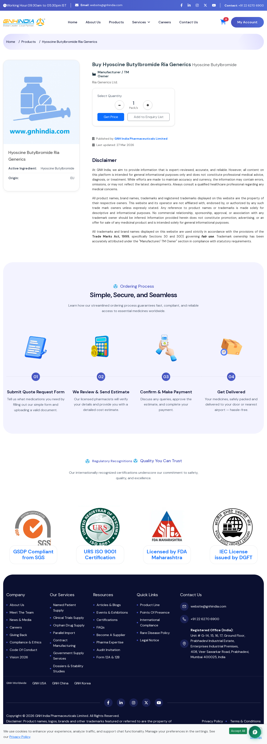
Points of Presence (155, 612)
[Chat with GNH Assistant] (255, 732)
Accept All (238, 731)
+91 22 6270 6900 (244, 5)
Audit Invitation (108, 650)
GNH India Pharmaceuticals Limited (140, 138)
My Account (247, 22)
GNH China (60, 683)
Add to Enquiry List (148, 117)
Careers (164, 22)
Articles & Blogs (109, 605)
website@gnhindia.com (98, 5)
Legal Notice (149, 640)
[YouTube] (214, 5)
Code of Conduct (23, 650)
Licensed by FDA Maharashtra (167, 554)
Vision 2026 (19, 657)
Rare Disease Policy (155, 633)
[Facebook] (182, 5)
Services (139, 22)
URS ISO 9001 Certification (100, 554)
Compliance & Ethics (25, 642)
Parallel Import (64, 633)
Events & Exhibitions (112, 612)
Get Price (111, 117)
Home (72, 22)
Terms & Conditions (245, 721)
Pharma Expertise (110, 642)
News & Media (20, 620)
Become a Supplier (111, 635)
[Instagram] (197, 5)
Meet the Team (22, 612)
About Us (93, 22)
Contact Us (188, 22)
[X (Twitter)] (205, 5)
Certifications (107, 620)
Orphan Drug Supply (69, 625)
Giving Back (18, 635)
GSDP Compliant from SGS (33, 554)
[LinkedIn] (189, 5)
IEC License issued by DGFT (233, 554)
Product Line (150, 605)
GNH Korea (82, 683)
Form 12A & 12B (108, 657)
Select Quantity (109, 96)
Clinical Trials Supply (68, 617)
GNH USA (39, 683)
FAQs (101, 627)
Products (116, 22)
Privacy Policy (212, 721)
